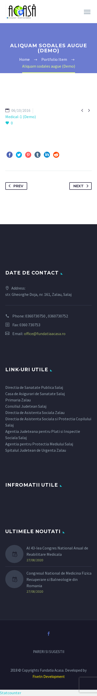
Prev (15, 186)
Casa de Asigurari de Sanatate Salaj (35, 393)
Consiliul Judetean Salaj (25, 406)
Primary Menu (87, 12)
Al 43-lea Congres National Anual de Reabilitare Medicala (57, 551)
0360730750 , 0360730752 (46, 315)
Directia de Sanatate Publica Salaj (34, 387)
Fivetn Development (49, 676)
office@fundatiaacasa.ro (45, 333)
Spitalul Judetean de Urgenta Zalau (35, 450)
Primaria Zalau (18, 399)
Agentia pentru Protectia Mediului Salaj (39, 443)
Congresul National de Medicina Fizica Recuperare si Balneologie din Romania (58, 579)
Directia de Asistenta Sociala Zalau (34, 412)
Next (81, 186)
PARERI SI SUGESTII (48, 652)
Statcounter (10, 692)
